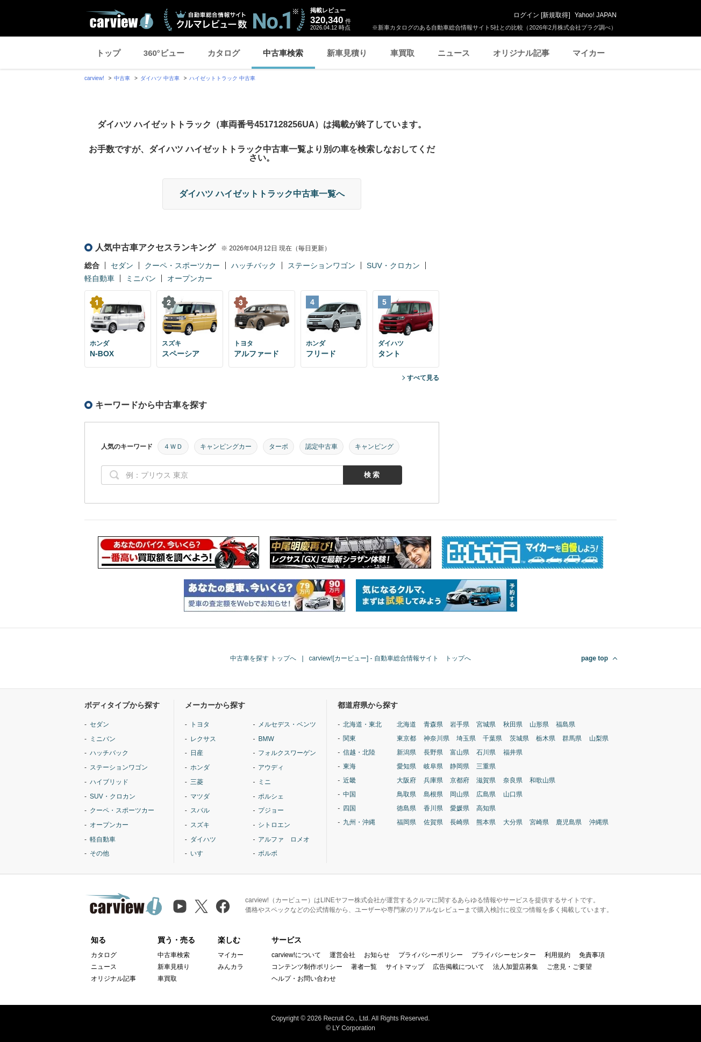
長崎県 (459, 822)
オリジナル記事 (521, 53)
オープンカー (189, 278)
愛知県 (406, 766)
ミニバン (141, 278)
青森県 (433, 724)
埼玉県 (466, 738)
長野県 (433, 752)
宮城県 (486, 724)
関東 (349, 738)
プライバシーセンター (503, 955)
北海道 (406, 724)
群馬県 (572, 738)
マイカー (589, 53)
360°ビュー (164, 53)
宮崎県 (539, 822)
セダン (122, 265)
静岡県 (459, 766)
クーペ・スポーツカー (182, 265)
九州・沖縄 (359, 822)
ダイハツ (203, 839)
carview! (94, 78)
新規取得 (555, 15)
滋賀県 (486, 780)
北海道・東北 (362, 724)
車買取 (402, 53)
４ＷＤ (173, 446)
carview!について (296, 955)
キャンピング (374, 446)
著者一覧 (364, 967)
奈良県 (513, 780)
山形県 (539, 724)
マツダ (200, 796)
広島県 (486, 794)
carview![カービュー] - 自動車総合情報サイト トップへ (390, 658)
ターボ (278, 446)
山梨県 (599, 738)
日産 (196, 753)
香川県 (433, 808)
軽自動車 (99, 278)
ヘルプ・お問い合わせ (303, 978)
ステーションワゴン (321, 265)
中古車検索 (283, 53)
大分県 (513, 822)
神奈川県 (436, 738)
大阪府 (406, 780)
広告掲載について (458, 967)
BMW (266, 739)
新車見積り (347, 53)
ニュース (454, 53)
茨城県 (519, 738)
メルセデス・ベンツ (287, 724)
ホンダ (200, 767)
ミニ (264, 782)
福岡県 (406, 822)
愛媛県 (459, 808)
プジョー (271, 810)
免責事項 (592, 955)
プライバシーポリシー (430, 955)
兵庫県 (433, 780)
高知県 (486, 808)
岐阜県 (433, 766)
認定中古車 (321, 446)
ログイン (526, 15)
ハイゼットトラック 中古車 (222, 78)
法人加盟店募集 (515, 967)
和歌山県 (542, 780)
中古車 (122, 78)
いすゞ (200, 853)
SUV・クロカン (393, 265)
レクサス (203, 739)
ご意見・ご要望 (569, 967)
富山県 (459, 752)
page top (594, 658)
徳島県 (406, 808)
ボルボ (267, 853)
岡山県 (459, 794)
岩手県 (459, 724)
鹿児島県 (569, 822)
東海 (349, 766)
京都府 (459, 780)
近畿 (349, 780)
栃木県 (545, 738)
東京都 (406, 738)
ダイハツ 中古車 (160, 78)
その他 (99, 853)
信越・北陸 (359, 752)
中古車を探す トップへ (263, 658)
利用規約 (557, 955)
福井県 (513, 752)
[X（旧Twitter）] (201, 906)
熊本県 (486, 822)
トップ (108, 53)
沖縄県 (599, 822)
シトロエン (274, 825)
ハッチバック (253, 265)
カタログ (224, 53)
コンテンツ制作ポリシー (306, 967)
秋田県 (513, 724)
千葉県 (492, 738)
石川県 (486, 752)
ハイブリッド (109, 782)
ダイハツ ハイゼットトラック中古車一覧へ (262, 193)
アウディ (271, 767)
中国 (349, 794)
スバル (200, 810)
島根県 (433, 794)
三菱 (196, 782)
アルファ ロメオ (284, 839)
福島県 (565, 724)
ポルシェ (271, 796)
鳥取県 (406, 794)
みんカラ (231, 967)
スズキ (200, 825)
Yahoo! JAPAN (596, 15)
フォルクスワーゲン (287, 753)
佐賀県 (433, 822)
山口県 (513, 794)
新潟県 (406, 752)
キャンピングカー (226, 446)
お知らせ (377, 955)
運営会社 (342, 955)
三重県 (486, 766)
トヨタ (200, 724)
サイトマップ (404, 967)
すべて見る (423, 378)
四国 (349, 808)
